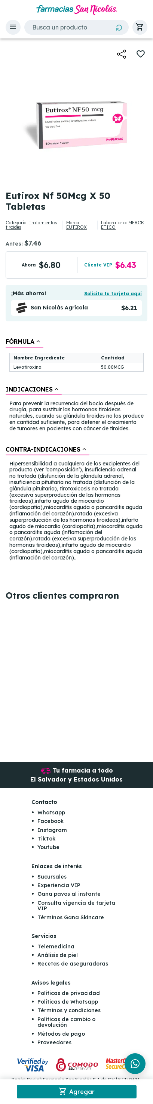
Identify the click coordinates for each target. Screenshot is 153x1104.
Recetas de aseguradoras (72, 963)
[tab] (24, 341)
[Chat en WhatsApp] (135, 1063)
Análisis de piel (57, 955)
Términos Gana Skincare (70, 917)
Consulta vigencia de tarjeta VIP (76, 905)
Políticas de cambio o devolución (66, 1022)
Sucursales (52, 876)
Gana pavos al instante (69, 894)
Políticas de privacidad (68, 993)
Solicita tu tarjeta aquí (113, 293)
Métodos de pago (61, 1033)
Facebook (50, 821)
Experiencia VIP (58, 885)
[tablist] (76, 450)
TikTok (46, 838)
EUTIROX (76, 227)
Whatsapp (51, 812)
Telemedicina (55, 946)
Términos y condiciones (69, 1010)
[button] (13, 27)
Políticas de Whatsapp (67, 1001)
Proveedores (54, 1042)
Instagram (52, 830)
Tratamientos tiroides (31, 225)
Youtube (48, 847)
